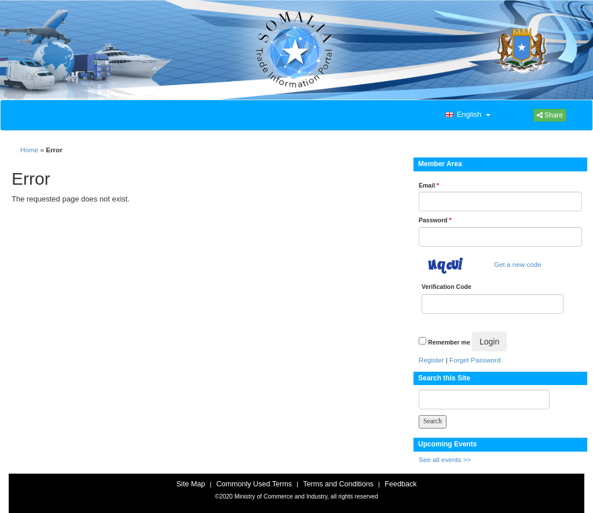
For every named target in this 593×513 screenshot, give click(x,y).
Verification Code (446, 286)
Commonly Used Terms (253, 484)
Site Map (190, 484)
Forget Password (474, 360)
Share (550, 115)
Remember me (449, 342)
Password (435, 220)
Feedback (400, 484)
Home (29, 149)
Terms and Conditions (338, 484)
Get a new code (517, 264)
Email (429, 185)
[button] (467, 115)
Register (431, 360)
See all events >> (445, 459)
